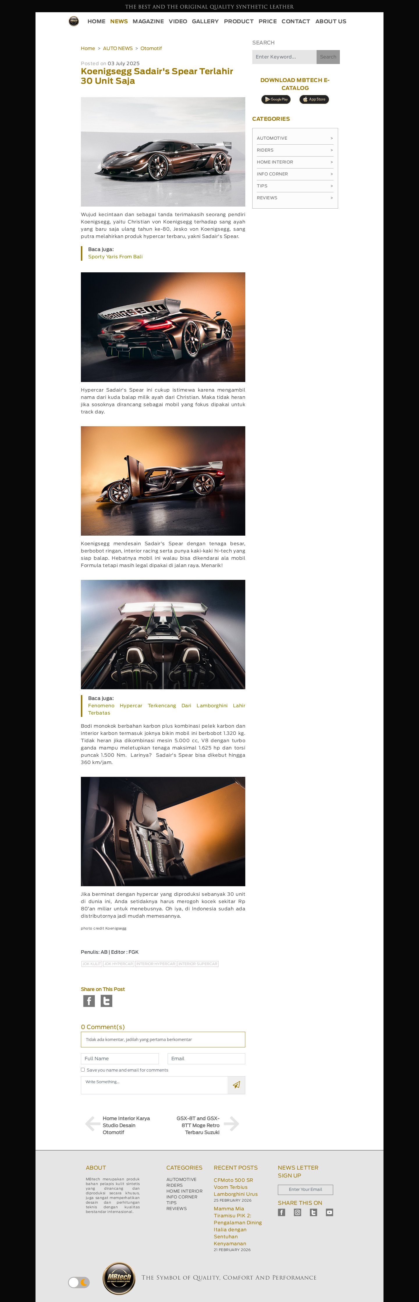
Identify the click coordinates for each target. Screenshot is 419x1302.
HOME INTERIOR (184, 1191)
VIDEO (178, 21)
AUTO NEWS (118, 48)
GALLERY (205, 21)
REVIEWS (176, 1209)
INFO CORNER (182, 1197)
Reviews (295, 198)
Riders (295, 150)
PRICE (268, 21)
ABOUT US (331, 21)
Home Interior (295, 162)
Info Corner (295, 174)
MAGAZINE (148, 21)
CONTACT (296, 21)
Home (88, 48)
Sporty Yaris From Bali (115, 257)
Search (328, 57)
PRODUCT (239, 21)
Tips (295, 186)
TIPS (171, 1203)
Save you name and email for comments (127, 1070)
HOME (97, 21)
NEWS (119, 21)
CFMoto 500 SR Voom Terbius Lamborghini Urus (236, 1187)
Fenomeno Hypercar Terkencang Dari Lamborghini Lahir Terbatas (166, 709)
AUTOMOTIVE (181, 1180)
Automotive (295, 138)
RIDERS (174, 1186)
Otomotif (151, 48)
